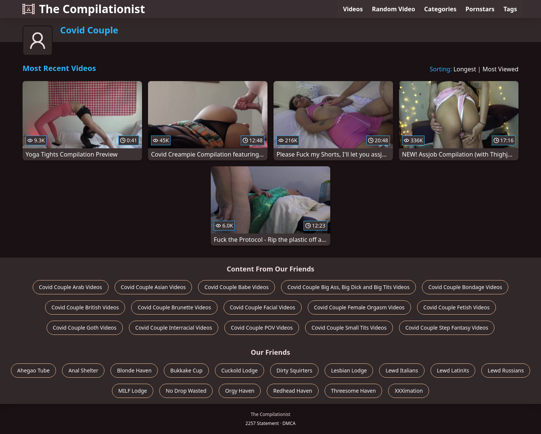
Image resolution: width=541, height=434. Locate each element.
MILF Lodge (132, 390)
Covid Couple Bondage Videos (465, 287)
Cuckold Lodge (239, 370)
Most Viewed (500, 69)
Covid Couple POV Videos (262, 327)
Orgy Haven (239, 390)
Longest (464, 69)
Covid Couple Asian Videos (153, 287)
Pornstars (479, 9)
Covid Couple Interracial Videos (173, 327)
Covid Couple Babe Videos (236, 287)
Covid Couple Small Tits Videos (349, 327)
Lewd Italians (401, 370)
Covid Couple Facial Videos (262, 307)
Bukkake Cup (186, 370)
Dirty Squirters (294, 370)
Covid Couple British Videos (85, 307)
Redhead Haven (292, 390)
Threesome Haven (353, 390)
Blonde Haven (134, 370)
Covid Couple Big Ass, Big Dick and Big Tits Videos (348, 287)
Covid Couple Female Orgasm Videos (359, 307)
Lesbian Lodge (349, 370)
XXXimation (408, 390)
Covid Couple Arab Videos (70, 287)
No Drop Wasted (186, 390)
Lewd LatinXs (453, 370)
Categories (440, 9)
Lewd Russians (506, 370)
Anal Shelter (83, 370)
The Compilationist (84, 9)
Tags (510, 9)
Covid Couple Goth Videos (84, 327)
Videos (353, 9)
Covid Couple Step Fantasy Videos (446, 327)
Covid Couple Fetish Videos (456, 307)
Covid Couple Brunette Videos (174, 307)
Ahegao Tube (33, 370)
